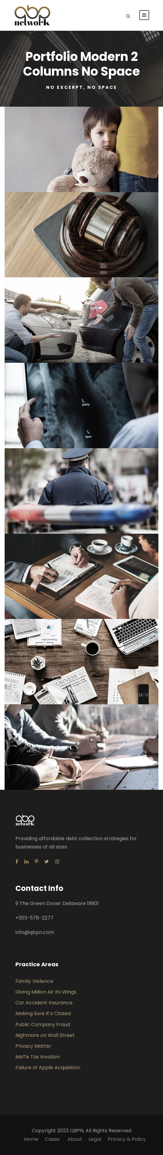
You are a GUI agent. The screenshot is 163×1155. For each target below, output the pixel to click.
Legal (95, 1139)
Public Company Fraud (42, 1024)
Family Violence (34, 981)
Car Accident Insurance (44, 1002)
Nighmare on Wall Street (45, 1035)
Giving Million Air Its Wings (46, 991)
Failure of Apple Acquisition (47, 1067)
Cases (53, 1139)
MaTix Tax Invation (37, 1056)
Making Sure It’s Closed (43, 1013)
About (74, 1139)
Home (31, 1139)
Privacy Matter (33, 1046)
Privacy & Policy (127, 1139)
